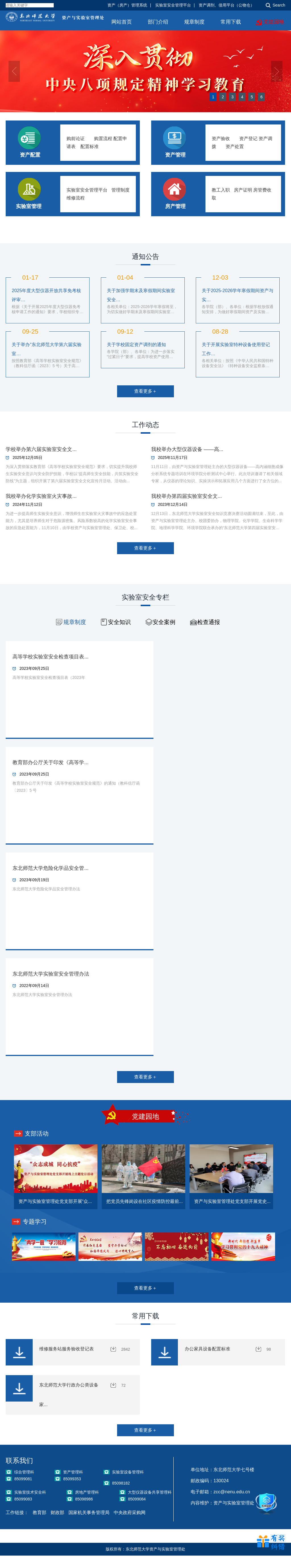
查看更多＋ (145, 391)
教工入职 (221, 190)
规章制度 (194, 22)
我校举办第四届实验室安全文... (186, 496)
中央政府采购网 (130, 1514)
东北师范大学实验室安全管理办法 (51, 974)
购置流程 (103, 138)
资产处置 (235, 146)
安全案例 (164, 622)
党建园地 (273, 22)
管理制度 (120, 190)
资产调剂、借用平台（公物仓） (226, 5)
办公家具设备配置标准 (207, 1349)
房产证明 (243, 190)
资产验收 (221, 138)
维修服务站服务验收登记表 (66, 1349)
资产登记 (248, 138)
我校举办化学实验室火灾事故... (41, 496)
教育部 (39, 1514)
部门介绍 (158, 22)
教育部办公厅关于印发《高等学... (50, 762)
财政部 (57, 1514)
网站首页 (121, 22)
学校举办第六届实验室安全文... (41, 449)
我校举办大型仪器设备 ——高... (187, 449)
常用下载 (231, 22)
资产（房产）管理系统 (127, 5)
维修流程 (75, 198)
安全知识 (119, 622)
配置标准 (89, 146)
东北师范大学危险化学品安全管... (50, 868)
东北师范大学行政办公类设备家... (68, 1395)
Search (279, 5)
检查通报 (208, 622)
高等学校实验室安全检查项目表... (50, 657)
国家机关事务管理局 (88, 1514)
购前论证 (75, 138)
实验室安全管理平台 (173, 5)
